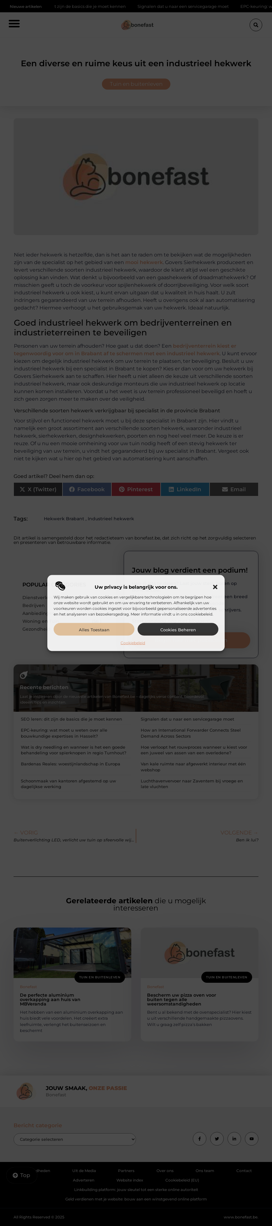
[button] (215, 587)
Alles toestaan (94, 629)
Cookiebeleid (133, 642)
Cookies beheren (178, 629)
